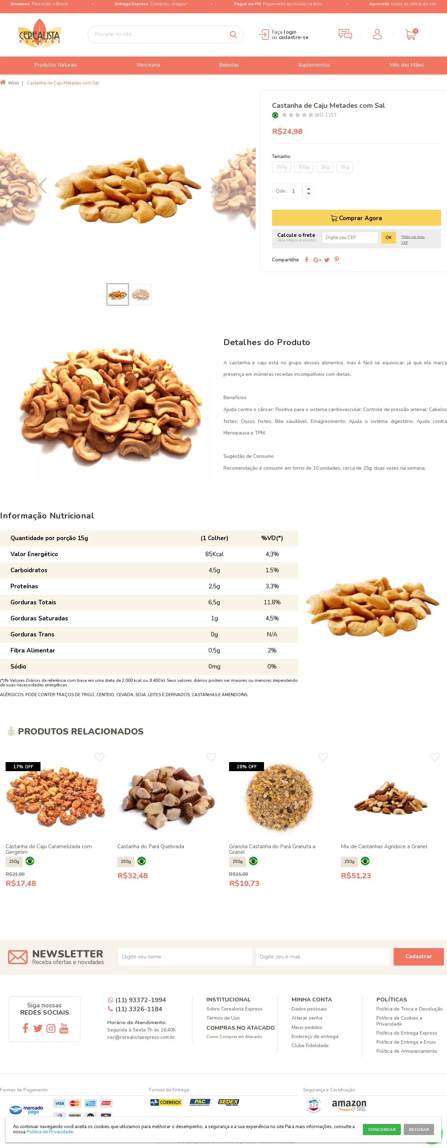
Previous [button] (44, 185)
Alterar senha (307, 1018)
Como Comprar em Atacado (234, 1036)
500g (303, 167)
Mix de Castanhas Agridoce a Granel (384, 846)
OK (389, 237)
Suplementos (309, 65)
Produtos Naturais (50, 65)
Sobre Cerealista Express (234, 1009)
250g (281, 167)
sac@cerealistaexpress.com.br (141, 1037)
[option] (127, 186)
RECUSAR (419, 1129)
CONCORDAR (382, 1129)
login (290, 32)
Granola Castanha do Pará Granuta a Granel (272, 849)
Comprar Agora (360, 218)
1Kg (325, 167)
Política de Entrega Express (406, 1033)
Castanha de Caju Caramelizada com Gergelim (49, 849)
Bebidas (224, 65)
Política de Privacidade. (50, 1132)
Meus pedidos (307, 1027)
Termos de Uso (223, 1018)
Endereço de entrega (315, 1036)
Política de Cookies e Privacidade (399, 1021)
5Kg (344, 167)
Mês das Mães (401, 65)
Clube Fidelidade (310, 1045)
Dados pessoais (309, 1009)
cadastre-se (294, 37)
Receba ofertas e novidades (68, 962)
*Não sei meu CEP (413, 239)
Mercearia (143, 65)
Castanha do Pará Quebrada (150, 846)
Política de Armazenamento (406, 1051)
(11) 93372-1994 (140, 1000)
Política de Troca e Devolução (409, 1009)
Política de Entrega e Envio (406, 1042)
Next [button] (211, 185)
